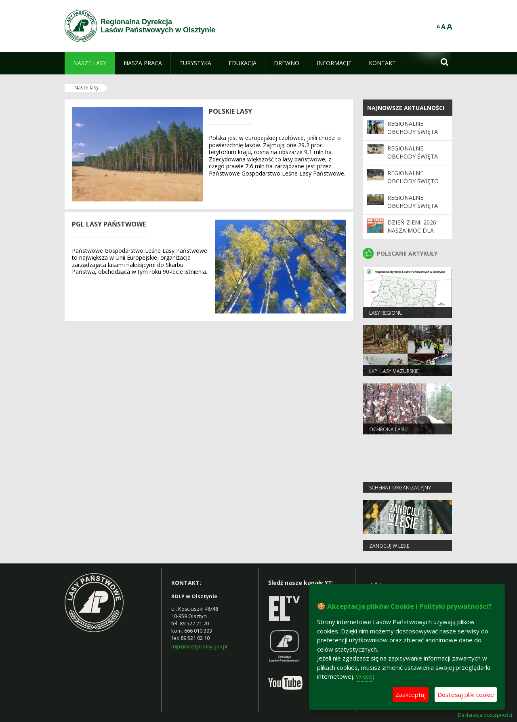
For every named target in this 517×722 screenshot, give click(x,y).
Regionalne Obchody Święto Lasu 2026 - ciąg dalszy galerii (413, 185)
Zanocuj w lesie (389, 545)
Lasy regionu (386, 312)
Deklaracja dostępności (485, 715)
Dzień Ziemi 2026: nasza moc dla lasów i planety (412, 230)
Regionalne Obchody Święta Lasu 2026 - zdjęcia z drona (415, 160)
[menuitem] (90, 63)
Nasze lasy (86, 87)
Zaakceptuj (410, 694)
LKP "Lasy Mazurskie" (394, 371)
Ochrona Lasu (388, 429)
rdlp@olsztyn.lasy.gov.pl (199, 647)
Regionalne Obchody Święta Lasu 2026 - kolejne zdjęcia (416, 136)
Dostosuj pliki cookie (465, 694)
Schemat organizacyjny (400, 487)
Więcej (365, 676)
